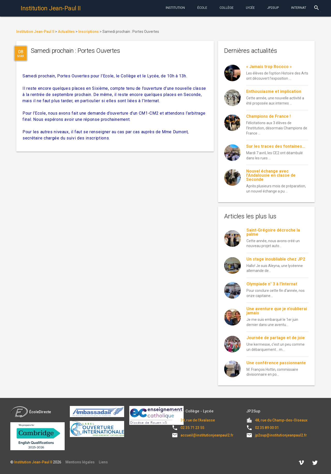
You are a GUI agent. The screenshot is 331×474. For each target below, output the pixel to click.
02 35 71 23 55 (192, 428)
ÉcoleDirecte (30, 412)
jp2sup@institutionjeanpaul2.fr (281, 435)
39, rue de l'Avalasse (197, 420)
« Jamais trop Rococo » (269, 66)
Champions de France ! (268, 116)
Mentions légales (80, 462)
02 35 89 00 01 (267, 428)
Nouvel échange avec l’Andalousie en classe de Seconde (271, 175)
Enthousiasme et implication (273, 91)
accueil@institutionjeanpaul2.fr (207, 435)
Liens (103, 462)
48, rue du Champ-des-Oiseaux (281, 420)
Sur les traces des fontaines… (275, 146)
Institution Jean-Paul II (33, 462)
